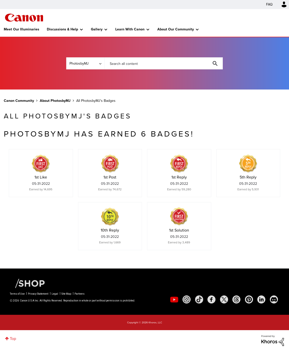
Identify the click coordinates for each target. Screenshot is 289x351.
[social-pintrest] (249, 299)
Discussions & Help (62, 29)
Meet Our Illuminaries (21, 29)
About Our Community (175, 29)
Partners (80, 293)
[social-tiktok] (199, 299)
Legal (55, 293)
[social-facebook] (211, 299)
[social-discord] (274, 299)
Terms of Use (17, 293)
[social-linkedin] (261, 299)
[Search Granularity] (85, 63)
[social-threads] (236, 299)
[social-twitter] (224, 299)
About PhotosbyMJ (55, 100)
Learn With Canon (129, 29)
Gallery (96, 29)
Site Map (66, 293)
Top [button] (13, 338)
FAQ (269, 4)
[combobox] (163, 63)
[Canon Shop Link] (27, 283)
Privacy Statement (38, 293)
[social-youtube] (174, 299)
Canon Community (24, 17)
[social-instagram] (187, 299)
